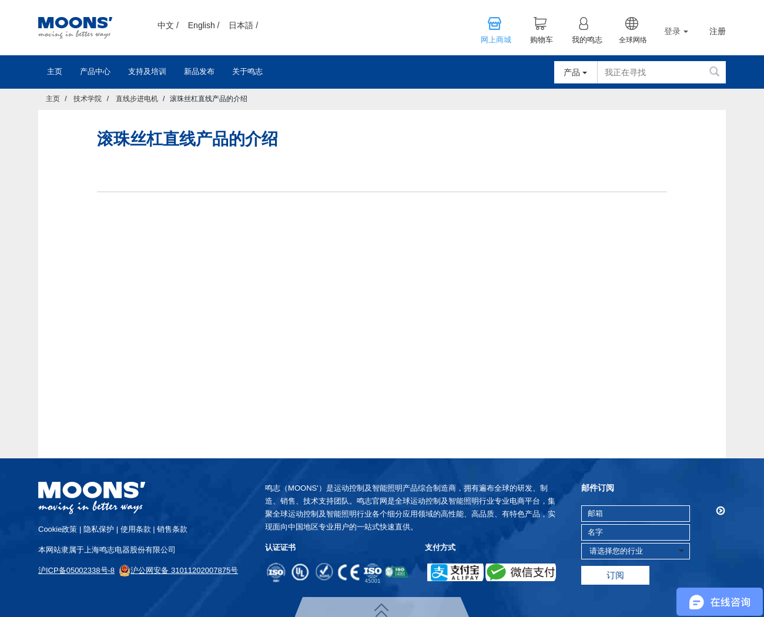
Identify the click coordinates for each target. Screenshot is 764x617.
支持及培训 (147, 71)
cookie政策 (57, 529)
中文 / (168, 25)
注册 (717, 31)
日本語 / (243, 25)
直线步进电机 (137, 99)
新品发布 (199, 71)
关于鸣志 (247, 71)
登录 (676, 31)
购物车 (541, 40)
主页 (54, 71)
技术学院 (87, 99)
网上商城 (496, 40)
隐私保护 (98, 529)
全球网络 (633, 40)
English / (204, 25)
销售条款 (172, 529)
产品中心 (95, 71)
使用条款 (135, 529)
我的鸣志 (587, 40)
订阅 (615, 575)
